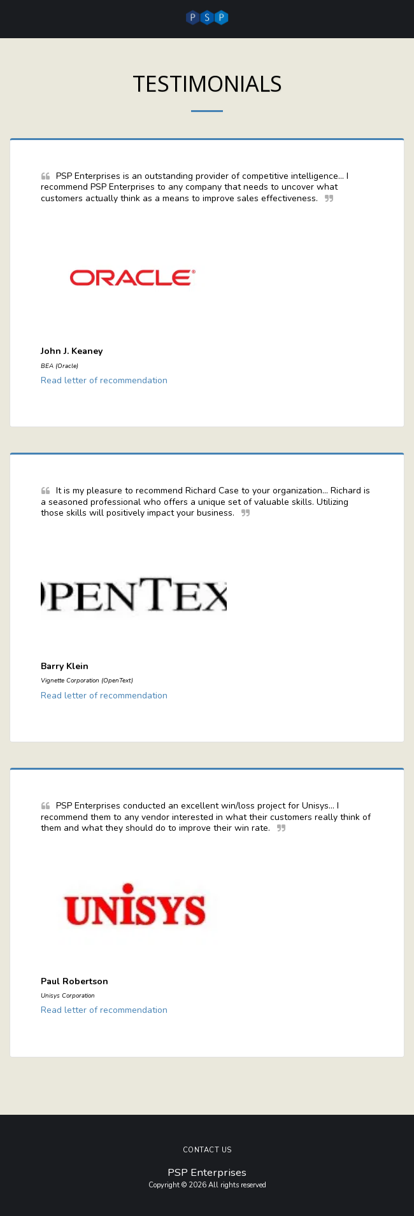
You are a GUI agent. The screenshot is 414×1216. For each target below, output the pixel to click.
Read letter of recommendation (104, 380)
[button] (14, 18)
